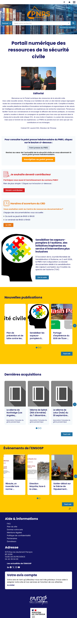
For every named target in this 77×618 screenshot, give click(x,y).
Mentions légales (14, 532)
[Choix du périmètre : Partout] (6, 23)
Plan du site (12, 526)
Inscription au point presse (38, 159)
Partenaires (12, 538)
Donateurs (11, 541)
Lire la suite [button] (42, 277)
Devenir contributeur (14, 190)
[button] (64, 2)
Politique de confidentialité (18, 535)
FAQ (8, 523)
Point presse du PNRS (38, 147)
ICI (31, 117)
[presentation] (75, 325)
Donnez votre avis (15, 529)
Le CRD (8, 225)
